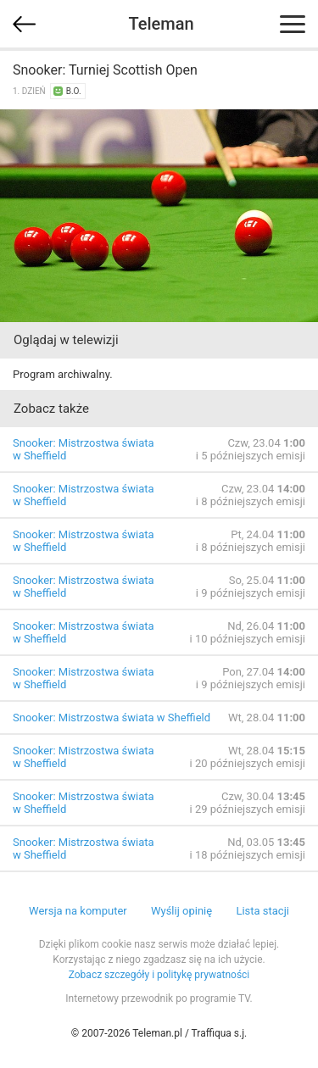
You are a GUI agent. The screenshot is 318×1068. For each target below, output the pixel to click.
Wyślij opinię (181, 910)
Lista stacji (262, 910)
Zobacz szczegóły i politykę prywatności (159, 975)
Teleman (160, 24)
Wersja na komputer (78, 910)
